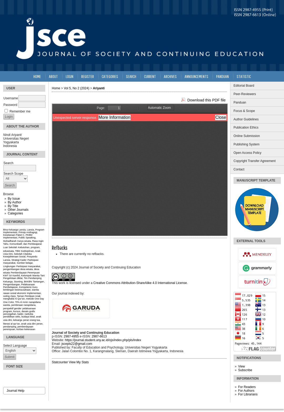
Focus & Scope (244, 111)
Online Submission (247, 136)
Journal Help (15, 391)
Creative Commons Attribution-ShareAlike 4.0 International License (140, 283)
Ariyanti (99, 88)
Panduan (240, 102)
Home (37, 76)
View (241, 366)
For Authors (246, 391)
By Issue (14, 198)
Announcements (196, 76)
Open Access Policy (247, 153)
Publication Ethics (246, 127)
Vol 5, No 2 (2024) (76, 88)
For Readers (247, 387)
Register (87, 76)
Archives (170, 76)
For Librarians (247, 394)
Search (131, 76)
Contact (239, 169)
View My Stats (79, 362)
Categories (15, 213)
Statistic (244, 76)
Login (69, 76)
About (53, 76)
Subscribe (245, 370)
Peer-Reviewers (245, 94)
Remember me (19, 111)
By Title (13, 206)
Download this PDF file (206, 100)
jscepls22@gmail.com (77, 344)
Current (150, 76)
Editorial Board (244, 85)
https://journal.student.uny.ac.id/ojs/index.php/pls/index (103, 340)
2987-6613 (99, 336)
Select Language (15, 345)
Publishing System (247, 144)
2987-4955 (71, 336)
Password (10, 105)
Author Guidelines (246, 119)
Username (10, 98)
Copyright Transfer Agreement (255, 161)
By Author (14, 202)
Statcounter (60, 362)
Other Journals (18, 210)
